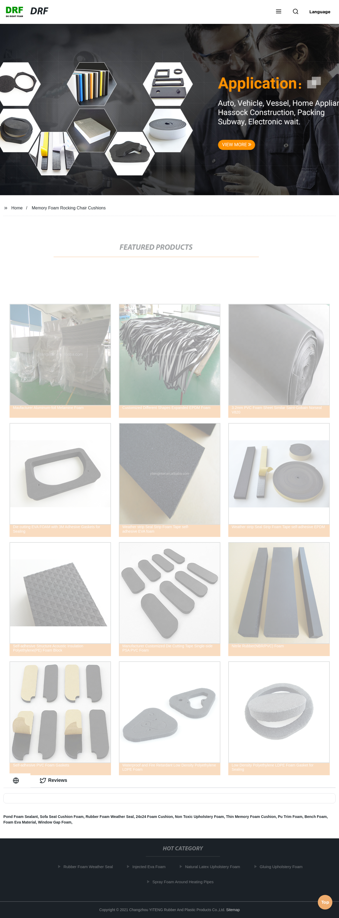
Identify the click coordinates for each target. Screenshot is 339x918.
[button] (279, 12)
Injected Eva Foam (150, 866)
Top (325, 902)
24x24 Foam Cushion (154, 816)
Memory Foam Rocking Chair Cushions (69, 208)
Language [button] (320, 11)
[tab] (16, 780)
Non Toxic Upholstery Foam (199, 816)
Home (17, 208)
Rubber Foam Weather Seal (110, 816)
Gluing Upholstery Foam (283, 866)
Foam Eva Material (19, 822)
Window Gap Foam (55, 822)
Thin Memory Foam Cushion (251, 816)
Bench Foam (316, 816)
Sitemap (233, 910)
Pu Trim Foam (290, 816)
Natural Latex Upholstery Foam (214, 866)
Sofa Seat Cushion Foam (62, 816)
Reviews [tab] (53, 780)
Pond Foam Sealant (20, 816)
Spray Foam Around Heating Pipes (185, 882)
